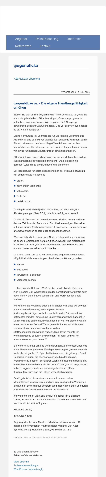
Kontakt (45, 46)
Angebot (21, 39)
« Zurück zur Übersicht (27, 78)
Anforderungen (33, 437)
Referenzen (23, 46)
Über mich (74, 39)
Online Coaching (47, 39)
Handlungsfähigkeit (55, 437)
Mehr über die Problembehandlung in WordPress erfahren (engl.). (29, 465)
